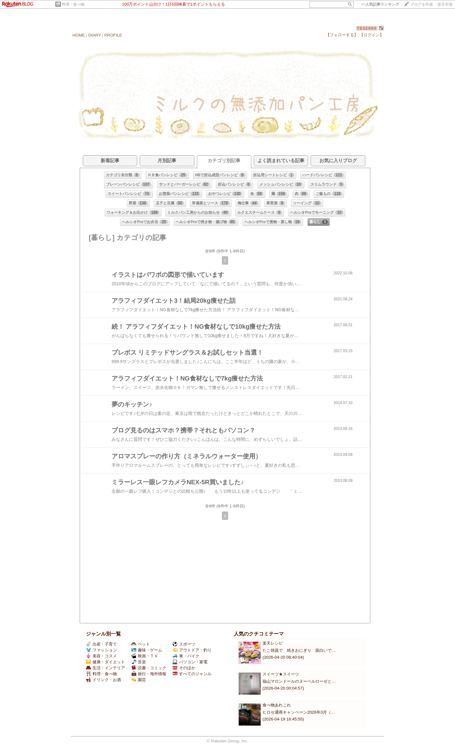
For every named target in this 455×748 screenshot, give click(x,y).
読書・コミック (148, 668)
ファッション (101, 650)
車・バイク (185, 656)
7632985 (367, 28)
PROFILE (113, 35)
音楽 (138, 662)
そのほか (183, 668)
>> (380, 4)
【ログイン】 (371, 34)
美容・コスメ (101, 656)
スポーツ (183, 644)
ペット (140, 644)
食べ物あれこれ (276, 705)
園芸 (138, 679)
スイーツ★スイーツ (280, 674)
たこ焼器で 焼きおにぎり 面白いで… (299, 650)
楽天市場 (445, 4)
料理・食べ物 (73, 4)
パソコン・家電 (190, 662)
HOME (78, 35)
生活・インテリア (105, 668)
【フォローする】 (342, 34)
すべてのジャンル (192, 673)
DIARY (94, 35)
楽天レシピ (272, 643)
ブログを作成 (421, 4)
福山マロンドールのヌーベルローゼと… (299, 681)
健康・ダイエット (105, 662)
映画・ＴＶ (144, 656)
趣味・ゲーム (146, 650)
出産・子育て (101, 644)
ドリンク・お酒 (103, 679)
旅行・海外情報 (148, 673)
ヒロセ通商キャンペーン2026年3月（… (298, 712)
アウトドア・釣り (192, 650)
